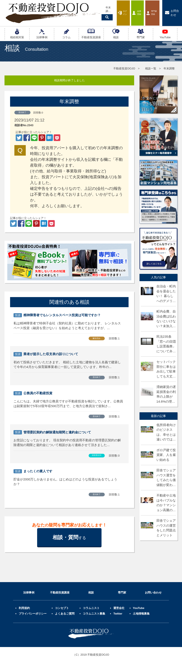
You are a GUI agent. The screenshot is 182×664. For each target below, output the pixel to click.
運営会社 (118, 606)
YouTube (138, 606)
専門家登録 (140, 9)
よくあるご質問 (64, 612)
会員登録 (115, 9)
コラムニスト (91, 606)
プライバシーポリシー (33, 612)
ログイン (91, 9)
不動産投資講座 (60, 591)
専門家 (122, 591)
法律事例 (28, 591)
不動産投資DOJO (124, 68)
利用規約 (24, 606)
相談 (91, 591)
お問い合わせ (153, 591)
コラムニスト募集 (94, 612)
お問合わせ (168, 9)
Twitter (117, 612)
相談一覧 (150, 68)
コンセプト (62, 606)
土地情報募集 (141, 612)
